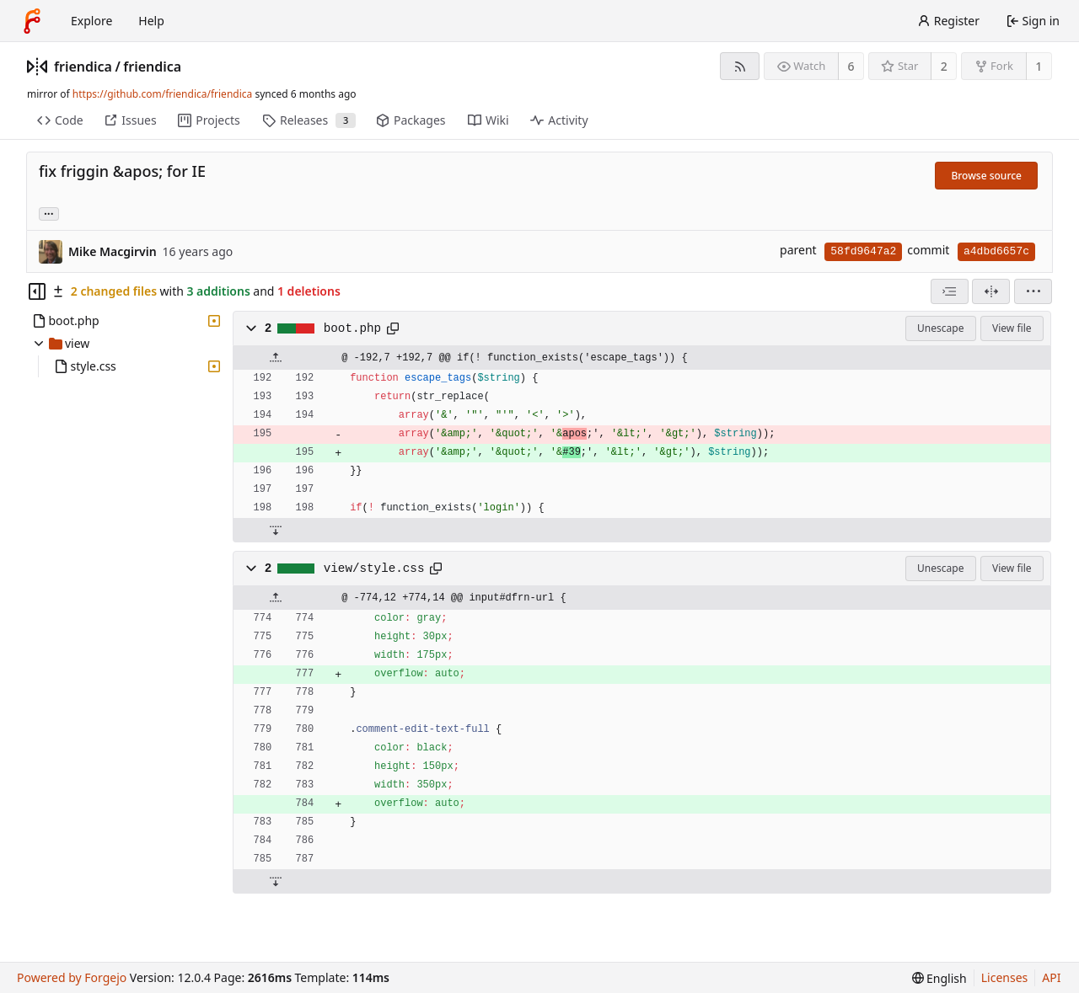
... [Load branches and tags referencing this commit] (49, 212)
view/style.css (374, 568)
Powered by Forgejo (71, 977)
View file (1011, 328)
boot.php (352, 328)
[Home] (32, 21)
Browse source (986, 175)
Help (151, 21)
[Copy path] (393, 328)
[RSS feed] (740, 66)
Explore (91, 21)
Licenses (1004, 977)
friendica (83, 66)
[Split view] (991, 291)
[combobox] (950, 291)
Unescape (940, 328)
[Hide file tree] (37, 291)
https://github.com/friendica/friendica (162, 94)
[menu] (1033, 291)
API (1051, 977)
